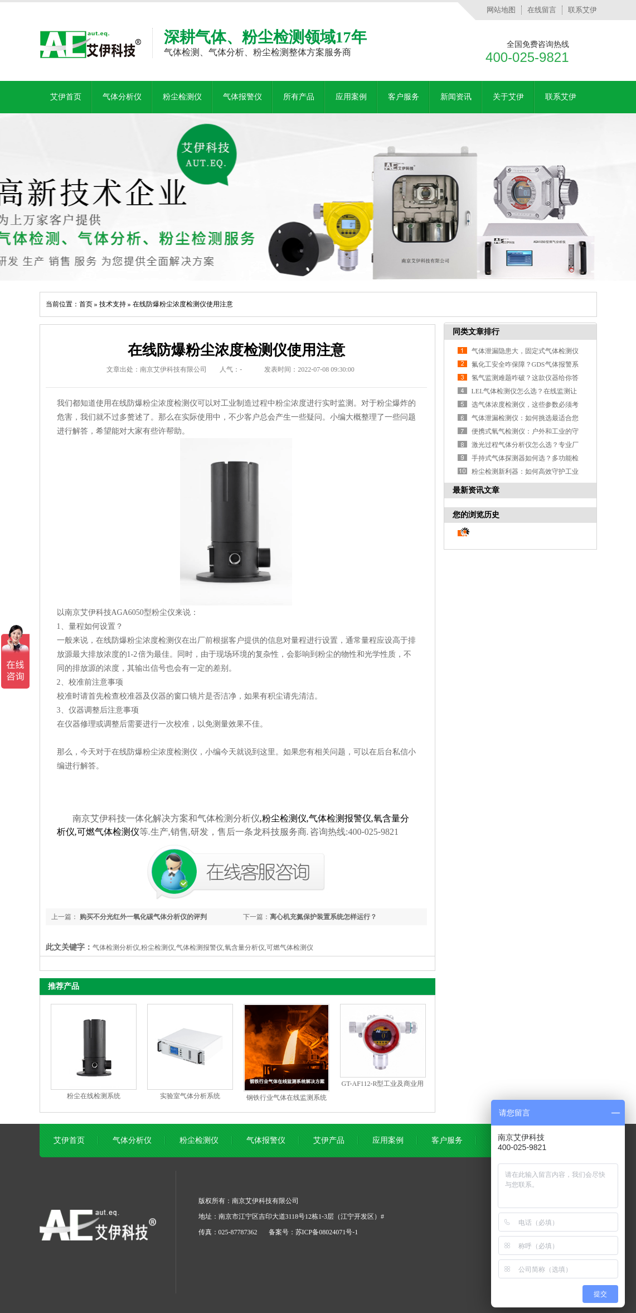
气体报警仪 (242, 97)
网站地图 (501, 10)
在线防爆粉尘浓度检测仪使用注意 (183, 304)
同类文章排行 (476, 332)
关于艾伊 (508, 97)
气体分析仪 (122, 97)
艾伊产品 (328, 1140)
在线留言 (541, 10)
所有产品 (298, 97)
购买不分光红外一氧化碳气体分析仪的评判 (142, 917)
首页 (86, 304)
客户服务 (403, 97)
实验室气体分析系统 (190, 1096)
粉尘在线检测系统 (93, 1096)
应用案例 (351, 97)
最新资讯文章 (476, 490)
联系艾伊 (582, 10)
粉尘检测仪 (182, 97)
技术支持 (112, 304)
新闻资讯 (456, 97)
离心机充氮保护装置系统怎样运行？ (323, 917)
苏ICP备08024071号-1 (326, 1232)
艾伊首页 (65, 97)
